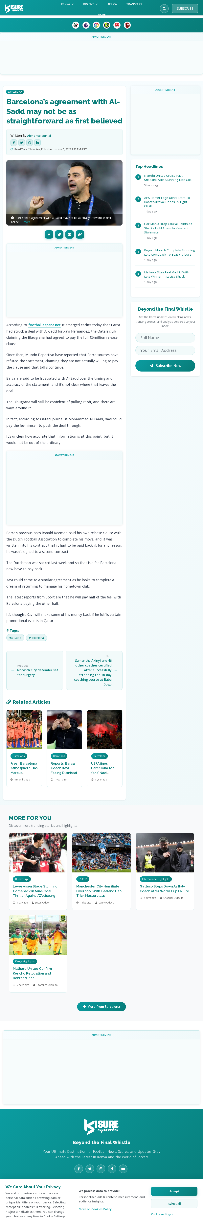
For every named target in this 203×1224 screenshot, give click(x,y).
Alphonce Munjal (39, 135)
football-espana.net (44, 324)
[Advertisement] (101, 55)
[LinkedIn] (37, 142)
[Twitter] (21, 142)
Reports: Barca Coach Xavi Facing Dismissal (64, 768)
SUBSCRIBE (185, 8)
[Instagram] (29, 142)
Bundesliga (22, 879)
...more (26, 222)
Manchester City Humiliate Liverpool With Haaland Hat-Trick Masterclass (99, 891)
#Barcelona (36, 638)
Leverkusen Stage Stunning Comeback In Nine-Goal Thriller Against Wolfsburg (35, 891)
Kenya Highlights (25, 961)
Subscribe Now (165, 365)
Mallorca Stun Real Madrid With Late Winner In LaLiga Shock (166, 274)
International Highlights (155, 879)
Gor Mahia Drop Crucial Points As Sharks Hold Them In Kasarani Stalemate (168, 228)
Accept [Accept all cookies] (174, 1191)
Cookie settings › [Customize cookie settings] (162, 1214)
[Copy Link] (80, 234)
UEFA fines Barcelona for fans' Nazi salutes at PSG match (102, 772)
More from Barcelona (101, 1007)
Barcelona (15, 91)
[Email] (69, 234)
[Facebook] (14, 142)
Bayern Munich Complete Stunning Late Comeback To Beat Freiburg (169, 252)
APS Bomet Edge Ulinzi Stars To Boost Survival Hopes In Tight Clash (167, 202)
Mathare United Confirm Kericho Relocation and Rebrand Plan (32, 973)
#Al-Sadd (15, 638)
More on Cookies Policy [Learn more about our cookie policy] (95, 1209)
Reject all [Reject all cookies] (174, 1203)
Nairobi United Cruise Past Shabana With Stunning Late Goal (168, 178)
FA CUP (83, 879)
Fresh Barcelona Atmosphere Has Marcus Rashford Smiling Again (24, 772)
